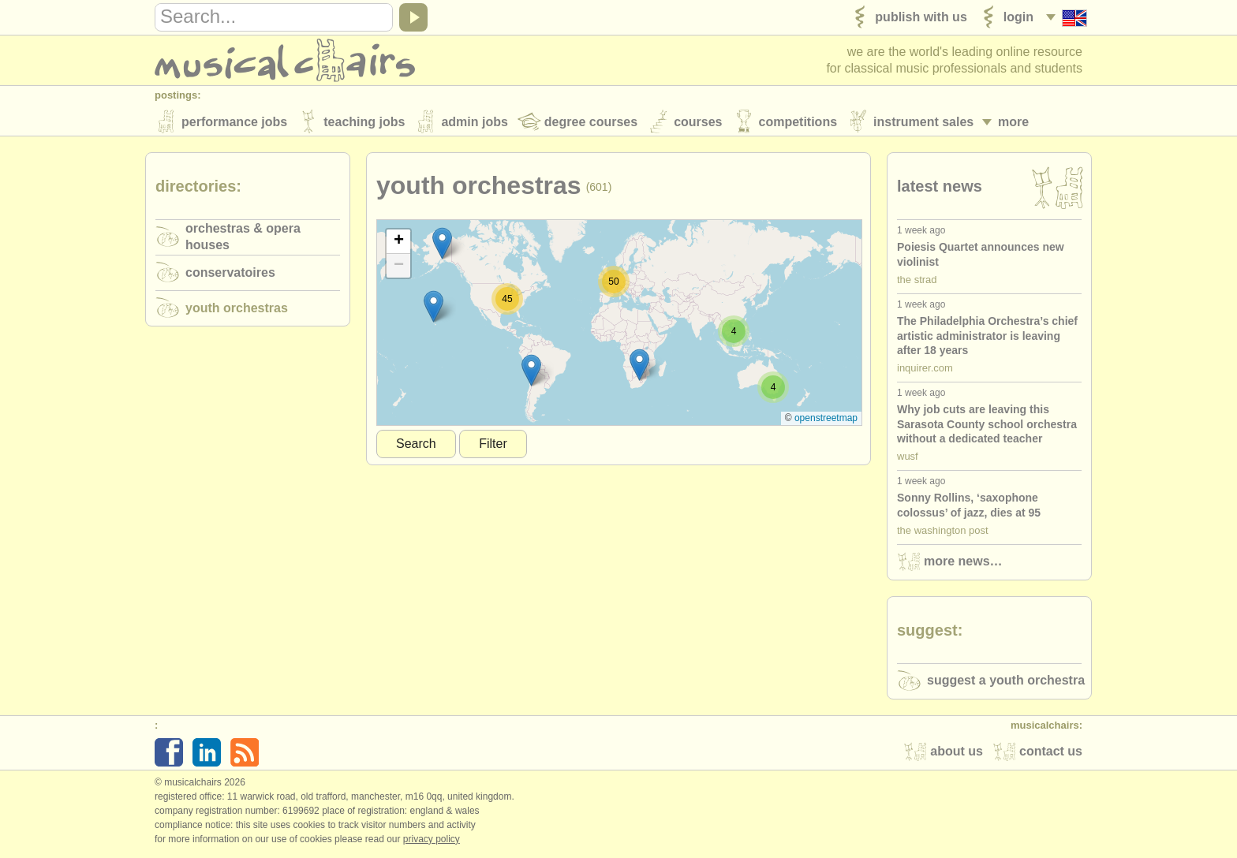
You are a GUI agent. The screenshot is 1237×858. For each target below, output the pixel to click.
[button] (531, 372)
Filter (493, 446)
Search (416, 446)
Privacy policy (431, 841)
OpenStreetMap (826, 420)
